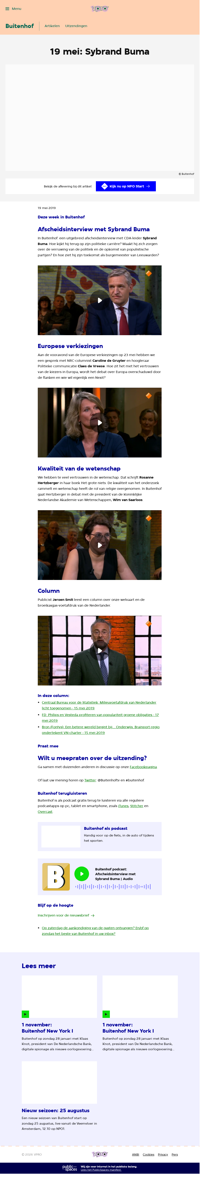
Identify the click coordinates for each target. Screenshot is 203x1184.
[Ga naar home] (99, 9)
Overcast (45, 811)
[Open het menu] (13, 9)
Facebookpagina (143, 767)
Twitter (90, 780)
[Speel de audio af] (81, 873)
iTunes (123, 806)
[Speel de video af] (100, 300)
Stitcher (136, 806)
